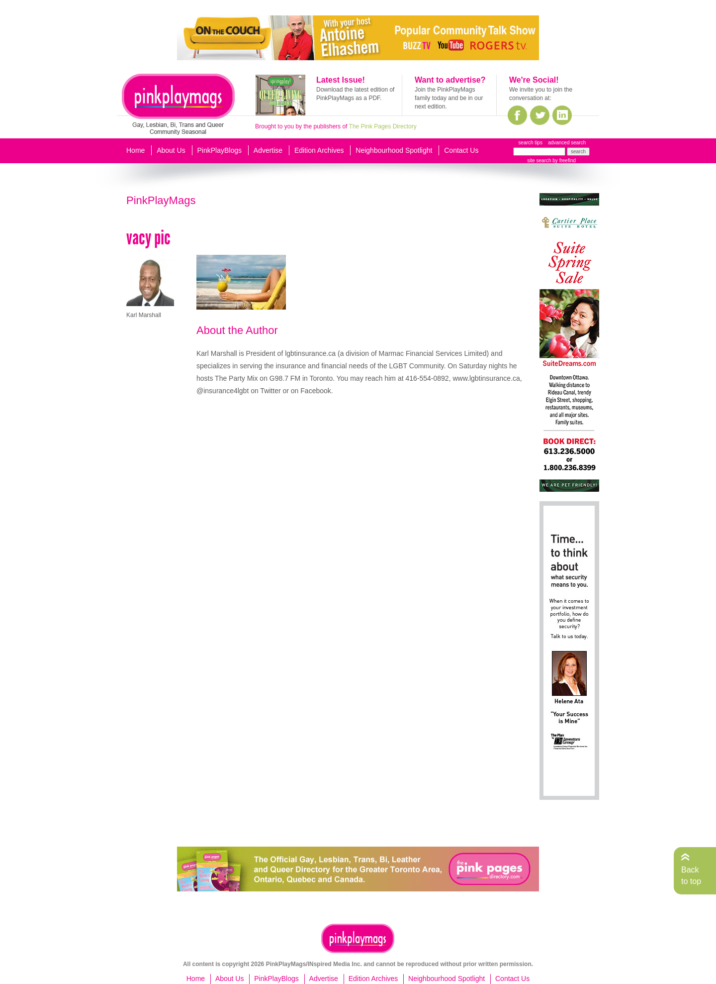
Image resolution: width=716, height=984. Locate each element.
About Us (171, 150)
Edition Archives (319, 150)
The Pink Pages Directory (383, 126)
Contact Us (461, 150)
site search (539, 160)
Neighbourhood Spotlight (394, 150)
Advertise (268, 150)
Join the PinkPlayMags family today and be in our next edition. (449, 98)
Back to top (691, 875)
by (563, 160)
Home (135, 150)
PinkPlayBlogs (219, 150)
